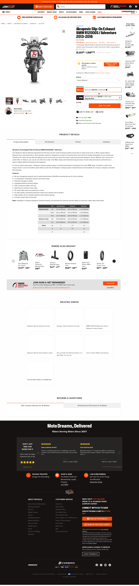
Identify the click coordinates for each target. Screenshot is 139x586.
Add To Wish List (86, 112)
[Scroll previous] (128, 28)
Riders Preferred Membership (37, 504)
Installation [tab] (106, 142)
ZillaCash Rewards (33, 521)
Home (3, 24)
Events (30, 529)
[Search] (80, 6)
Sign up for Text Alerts (98, 525)
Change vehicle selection (102, 73)
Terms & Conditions (101, 574)
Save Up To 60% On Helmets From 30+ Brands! (79, 2)
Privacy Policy (90, 574)
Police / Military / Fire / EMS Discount (66, 518)
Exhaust (33, 24)
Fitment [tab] (78, 142)
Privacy (95, 543)
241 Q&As (102, 42)
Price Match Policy (61, 512)
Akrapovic (79, 26)
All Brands (31, 534)
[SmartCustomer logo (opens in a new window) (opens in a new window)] (112, 468)
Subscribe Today (96, 482)
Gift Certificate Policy (62, 515)
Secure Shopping (62, 574)
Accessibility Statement (69, 577)
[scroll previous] (13, 261)
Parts (61, 12)
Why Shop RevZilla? (34, 507)
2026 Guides (90, 12)
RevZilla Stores (32, 526)
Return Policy (60, 507)
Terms (90, 543)
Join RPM (64, 484)
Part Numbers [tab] (49, 142)
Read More (82, 49)
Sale (99, 12)
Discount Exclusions (62, 531)
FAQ (57, 529)
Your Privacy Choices (77, 574)
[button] (38, 453)
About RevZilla (35, 499)
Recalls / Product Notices (63, 521)
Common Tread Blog (34, 531)
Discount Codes (33, 523)
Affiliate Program (33, 512)
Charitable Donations (34, 518)
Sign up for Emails (98, 519)
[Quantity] (81, 105)
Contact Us (59, 504)
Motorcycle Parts (21, 24)
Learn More (110, 287)
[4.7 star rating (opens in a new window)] (27, 462)
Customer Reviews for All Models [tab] (35, 405)
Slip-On (41, 24)
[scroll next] (114, 261)
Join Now (110, 283)
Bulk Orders (59, 526)
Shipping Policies (61, 509)
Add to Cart (105, 106)
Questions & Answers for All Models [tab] (92, 405)
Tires (81, 12)
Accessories (71, 12)
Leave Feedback (91, 554)
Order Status (59, 523)
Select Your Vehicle (111, 64)
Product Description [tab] (21, 142)
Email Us (30, 113)
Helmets (41, 12)
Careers (30, 515)
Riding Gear (52, 12)
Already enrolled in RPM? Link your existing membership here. (51, 287)
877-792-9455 (20, 113)
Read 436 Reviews (91, 42)
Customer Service (64, 499)
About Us (31, 509)
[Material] (98, 80)
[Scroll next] (132, 28)
